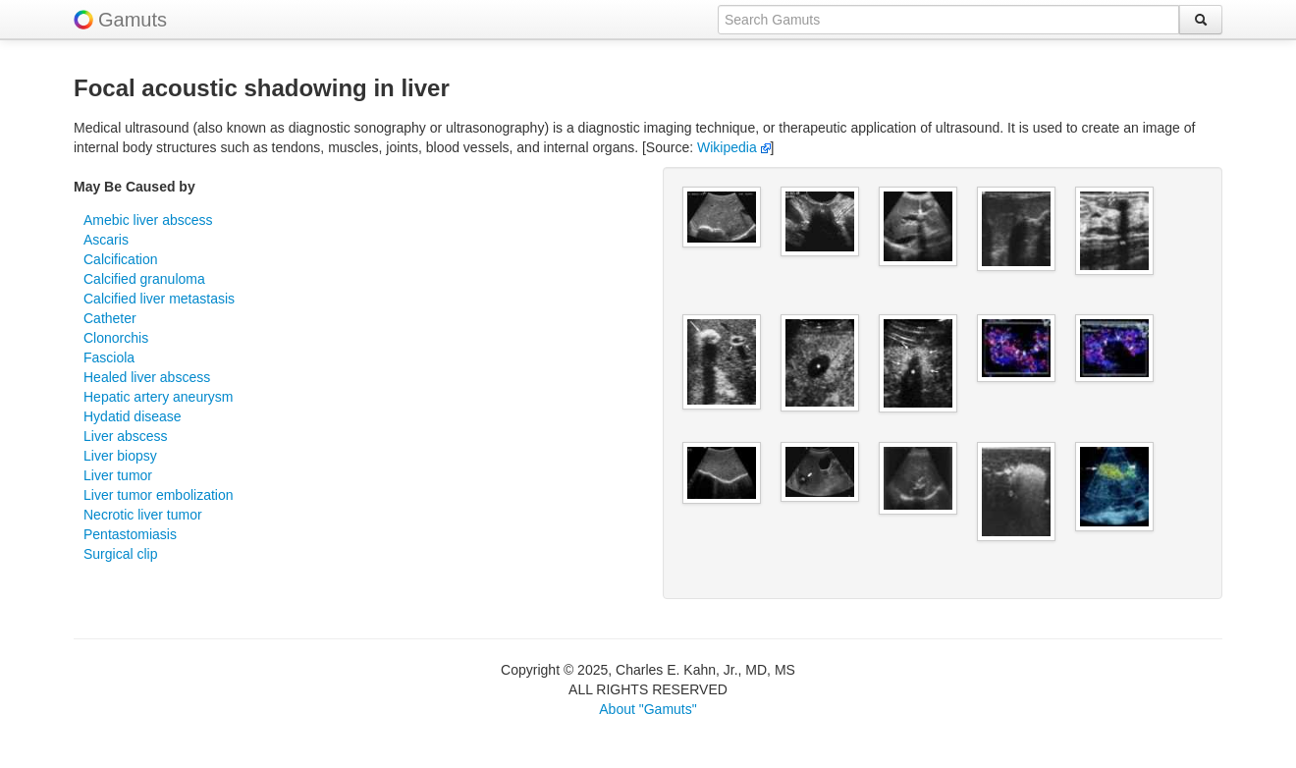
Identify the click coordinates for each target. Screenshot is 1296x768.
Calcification (120, 259)
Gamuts (132, 19)
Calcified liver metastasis (159, 298)
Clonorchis (115, 338)
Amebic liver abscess (148, 220)
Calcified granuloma (144, 279)
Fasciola (109, 357)
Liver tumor (117, 475)
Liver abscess (125, 436)
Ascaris (106, 239)
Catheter (109, 318)
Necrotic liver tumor (142, 514)
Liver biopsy (120, 456)
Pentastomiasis (130, 534)
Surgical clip (120, 554)
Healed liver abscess (146, 377)
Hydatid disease (132, 416)
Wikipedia (734, 147)
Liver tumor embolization (158, 495)
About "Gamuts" (647, 709)
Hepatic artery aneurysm (158, 397)
